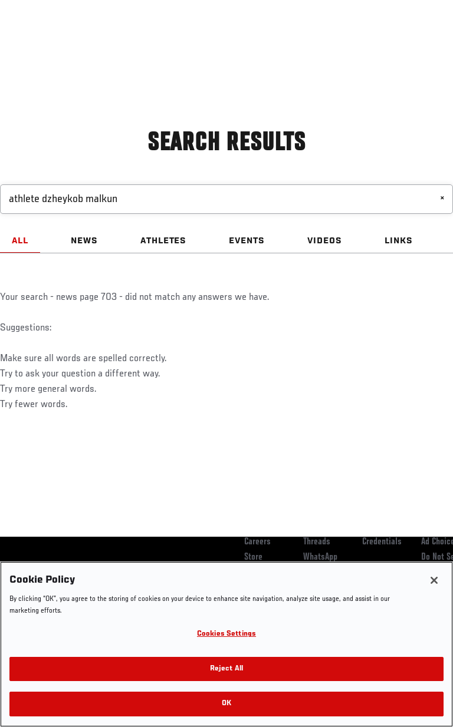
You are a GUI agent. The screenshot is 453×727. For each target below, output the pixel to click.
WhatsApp (320, 557)
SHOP (382, 44)
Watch (279, 44)
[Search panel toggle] (415, 45)
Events (32, 44)
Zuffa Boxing (326, 50)
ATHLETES (163, 241)
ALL (20, 241)
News (180, 44)
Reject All (226, 669)
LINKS (399, 241)
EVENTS (247, 241)
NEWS (84, 241)
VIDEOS (324, 241)
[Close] (434, 580)
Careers (257, 542)
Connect (232, 44)
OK (226, 704)
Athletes (134, 44)
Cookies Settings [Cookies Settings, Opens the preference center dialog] (226, 634)
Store (253, 557)
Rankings (82, 44)
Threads (316, 542)
